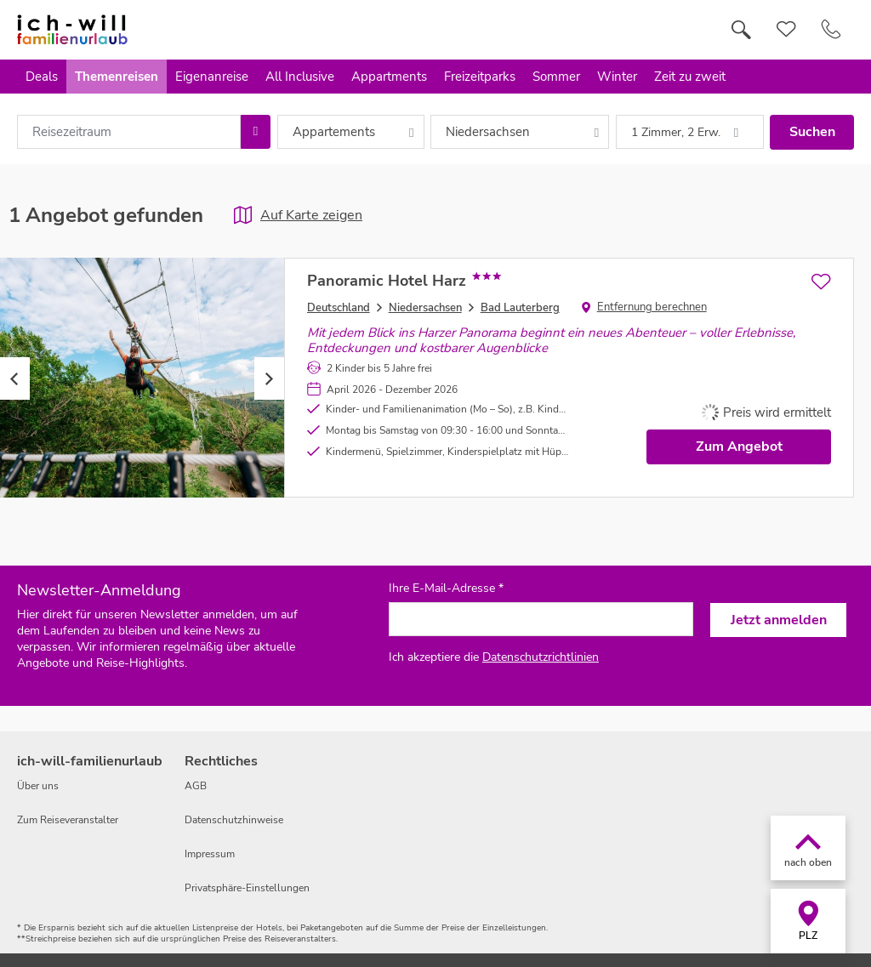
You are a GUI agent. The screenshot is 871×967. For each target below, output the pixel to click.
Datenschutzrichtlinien (540, 657)
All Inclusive (299, 76)
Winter (617, 76)
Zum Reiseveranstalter (67, 820)
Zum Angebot (739, 446)
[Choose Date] (255, 132)
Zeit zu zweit (690, 76)
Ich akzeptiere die (494, 657)
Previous (15, 378)
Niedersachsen (425, 308)
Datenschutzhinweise (234, 820)
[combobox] (129, 132)
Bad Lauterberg (520, 308)
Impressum (210, 854)
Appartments (389, 76)
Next (269, 378)
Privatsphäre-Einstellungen (247, 888)
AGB (196, 786)
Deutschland (338, 308)
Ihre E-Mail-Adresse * (446, 588)
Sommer (556, 76)
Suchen (812, 131)
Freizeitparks (479, 76)
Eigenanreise (211, 76)
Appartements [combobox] (334, 131)
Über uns (38, 786)
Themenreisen (116, 76)
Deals (42, 76)
